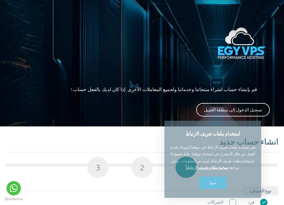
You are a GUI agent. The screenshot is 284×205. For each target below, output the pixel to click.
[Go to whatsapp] (14, 188)
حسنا (213, 166)
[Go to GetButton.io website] (14, 199)
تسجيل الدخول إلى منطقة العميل (233, 109)
